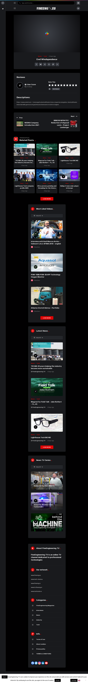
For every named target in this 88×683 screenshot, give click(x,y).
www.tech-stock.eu (37, 579)
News (40, 56)
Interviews (39, 610)
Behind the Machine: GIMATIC (44, 486)
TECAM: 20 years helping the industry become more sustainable (24, 163)
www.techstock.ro (36, 591)
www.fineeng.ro (36, 583)
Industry (39, 620)
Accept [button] (58, 680)
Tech (45, 56)
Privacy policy (40, 649)
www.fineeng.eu (36, 575)
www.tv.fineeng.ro (36, 587)
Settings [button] (74, 680)
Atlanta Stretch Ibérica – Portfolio (45, 308)
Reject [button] (4, 677)
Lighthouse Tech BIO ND (69, 160)
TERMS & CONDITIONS (43, 653)
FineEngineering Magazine (45, 605)
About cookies (41, 644)
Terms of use (40, 639)
